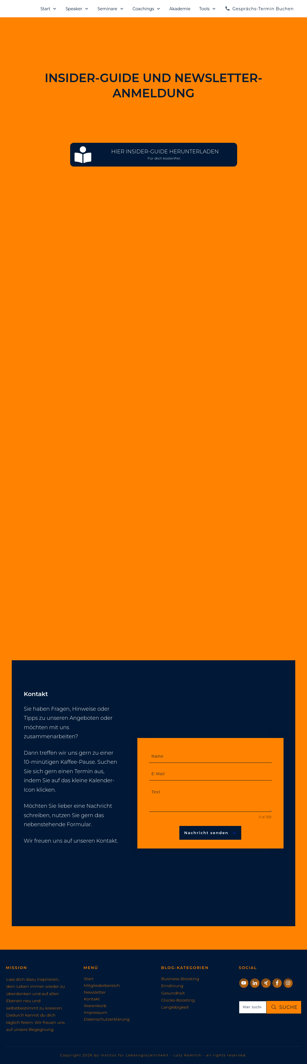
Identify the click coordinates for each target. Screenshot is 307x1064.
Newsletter (95, 992)
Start (89, 978)
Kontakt (92, 999)
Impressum (95, 1012)
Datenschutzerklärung (107, 1019)
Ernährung (172, 985)
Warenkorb (95, 1005)
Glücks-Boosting (178, 1000)
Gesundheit (173, 993)
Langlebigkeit (175, 1007)
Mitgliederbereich (102, 985)
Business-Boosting (180, 978)
